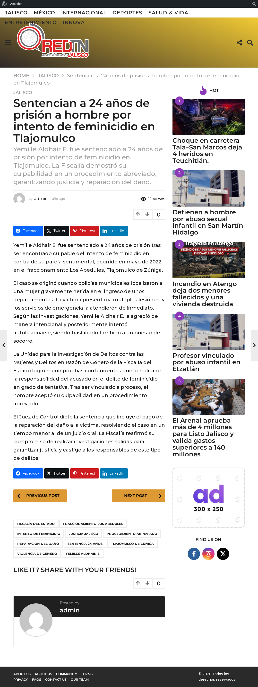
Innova (74, 22)
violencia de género (37, 554)
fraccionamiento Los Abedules (93, 524)
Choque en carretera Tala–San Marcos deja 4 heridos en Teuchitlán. (207, 151)
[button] (8, 42)
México (44, 13)
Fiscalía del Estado (36, 524)
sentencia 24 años (85, 544)
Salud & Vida (168, 13)
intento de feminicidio (38, 534)
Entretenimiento (31, 22)
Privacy (20, 679)
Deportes (127, 13)
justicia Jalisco (83, 534)
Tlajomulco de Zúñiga (132, 544)
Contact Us (56, 679)
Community (66, 674)
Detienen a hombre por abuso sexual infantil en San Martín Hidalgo (207, 222)
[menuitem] (4, 4)
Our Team (80, 679)
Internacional (83, 13)
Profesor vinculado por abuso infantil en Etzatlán (206, 362)
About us (22, 674)
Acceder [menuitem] (16, 4)
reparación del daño (38, 544)
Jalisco (16, 13)
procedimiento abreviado (132, 534)
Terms (87, 674)
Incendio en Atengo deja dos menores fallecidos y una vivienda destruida (204, 294)
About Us (43, 674)
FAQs (36, 679)
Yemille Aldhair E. (83, 554)
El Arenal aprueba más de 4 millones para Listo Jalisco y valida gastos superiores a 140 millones (203, 437)
